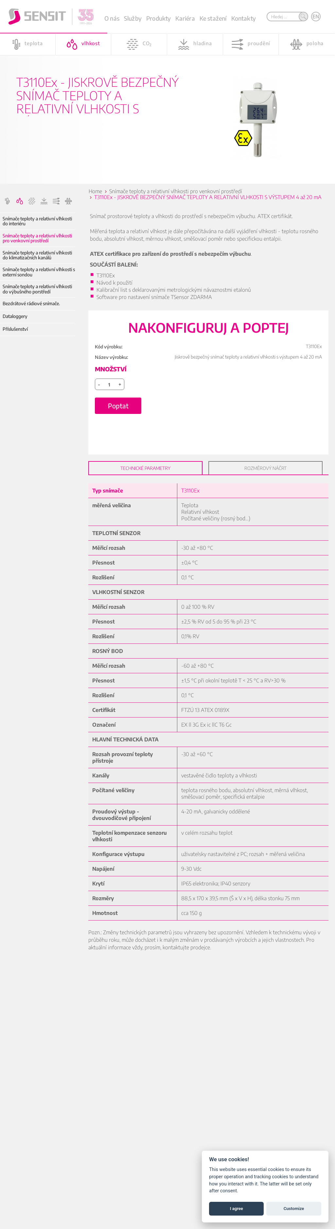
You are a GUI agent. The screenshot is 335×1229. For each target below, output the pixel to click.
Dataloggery (15, 316)
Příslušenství (15, 328)
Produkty (158, 18)
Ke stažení (213, 18)
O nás (111, 18)
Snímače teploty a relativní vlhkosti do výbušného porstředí (37, 289)
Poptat (118, 405)
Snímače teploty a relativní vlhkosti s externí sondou (39, 272)
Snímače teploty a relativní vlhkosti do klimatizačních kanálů (37, 255)
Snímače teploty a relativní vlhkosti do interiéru (37, 221)
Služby (133, 18)
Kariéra (185, 18)
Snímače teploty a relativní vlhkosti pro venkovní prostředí (37, 238)
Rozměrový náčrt (265, 468)
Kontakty (243, 18)
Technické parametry (145, 468)
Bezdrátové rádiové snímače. (31, 303)
